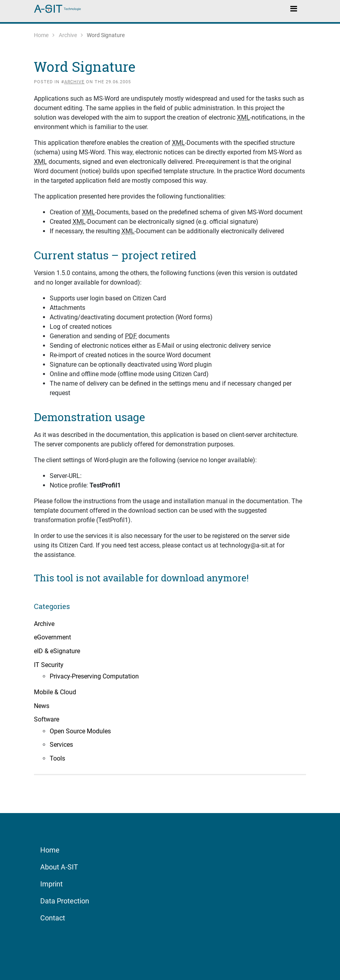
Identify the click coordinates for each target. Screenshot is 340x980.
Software (46, 719)
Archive (68, 35)
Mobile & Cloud (55, 692)
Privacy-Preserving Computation (94, 676)
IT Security (49, 665)
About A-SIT (59, 867)
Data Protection (64, 901)
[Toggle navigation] (293, 8)
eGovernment (52, 637)
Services (61, 744)
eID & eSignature (57, 651)
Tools (57, 758)
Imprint (51, 884)
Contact (52, 918)
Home (41, 35)
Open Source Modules (80, 731)
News (41, 706)
